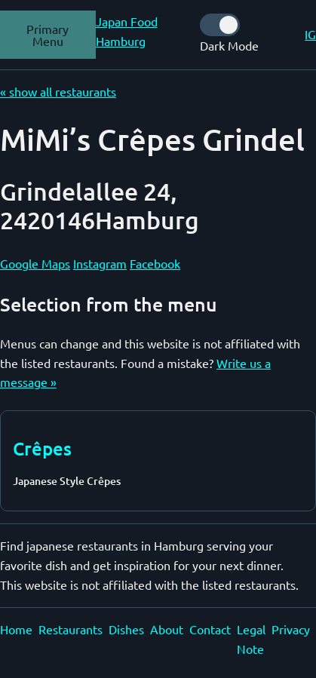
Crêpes (42, 448)
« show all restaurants (58, 91)
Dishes (126, 629)
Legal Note (251, 638)
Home (16, 629)
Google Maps (35, 263)
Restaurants (70, 629)
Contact (210, 629)
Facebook (155, 263)
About (166, 629)
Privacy (291, 629)
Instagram (100, 263)
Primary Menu (47, 34)
